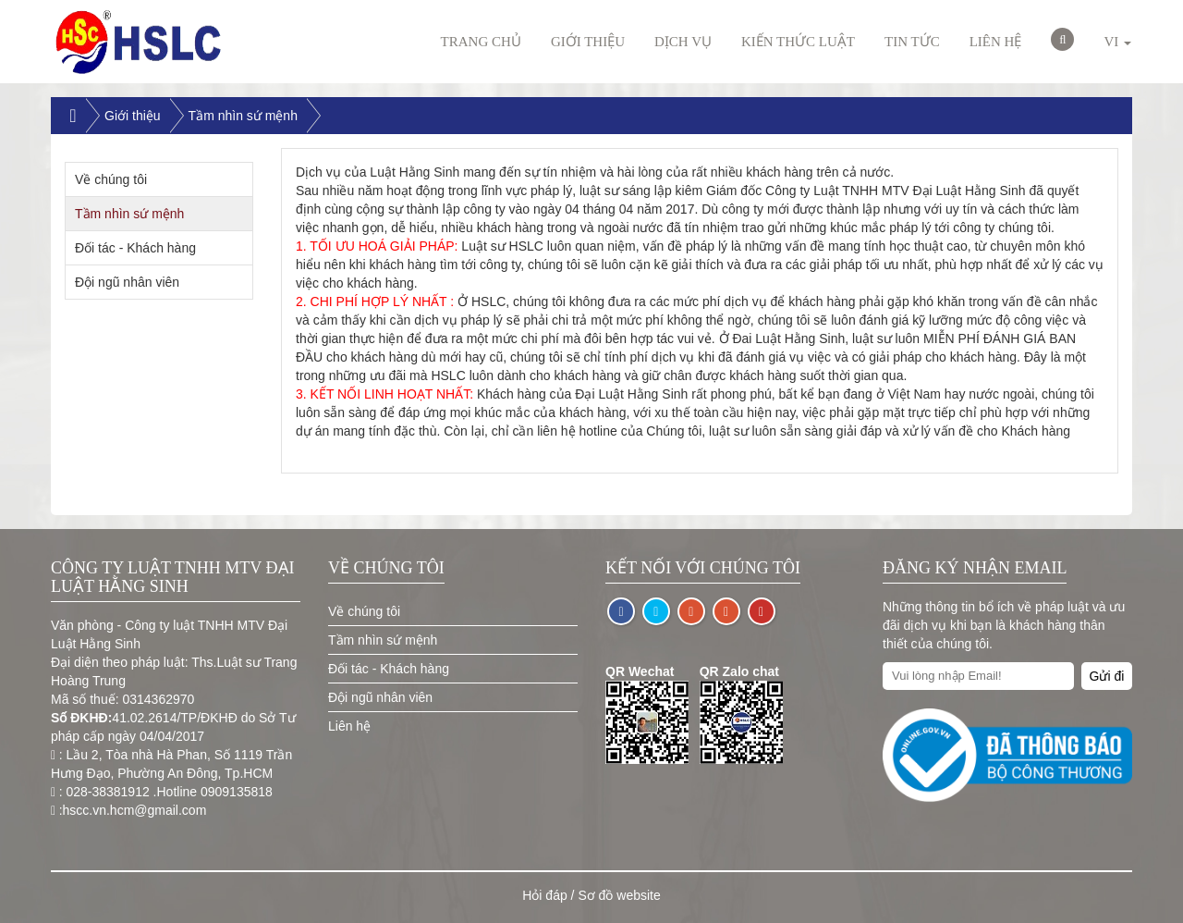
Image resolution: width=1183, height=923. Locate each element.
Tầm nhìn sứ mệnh (243, 115)
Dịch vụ (683, 41)
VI (1117, 41)
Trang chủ (481, 41)
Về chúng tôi (111, 179)
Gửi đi (1107, 676)
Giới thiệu (588, 41)
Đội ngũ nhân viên (127, 282)
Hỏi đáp (544, 895)
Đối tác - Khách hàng (135, 247)
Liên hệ (996, 41)
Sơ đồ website (619, 895)
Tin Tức (912, 41)
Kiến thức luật (798, 41)
